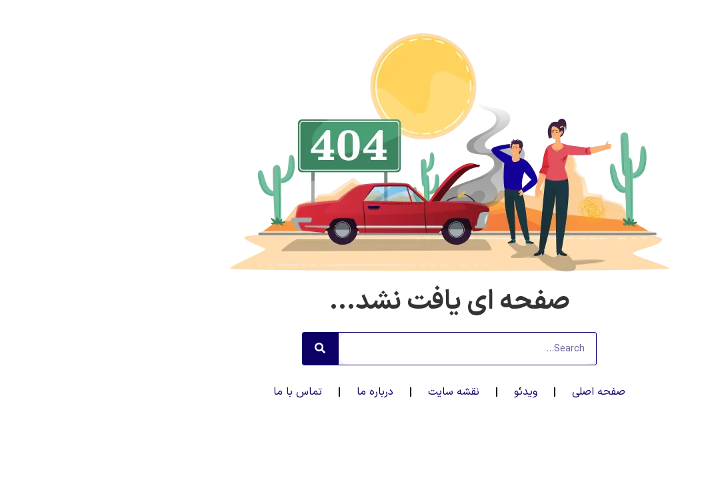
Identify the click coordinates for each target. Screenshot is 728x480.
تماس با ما (212, 392)
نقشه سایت (368, 392)
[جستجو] (235, 349)
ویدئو (440, 392)
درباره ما (289, 392)
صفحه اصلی (513, 392)
